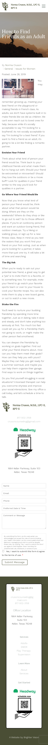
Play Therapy (24, 650)
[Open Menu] (43, 6)
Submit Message (15, 562)
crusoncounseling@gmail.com (24, 421)
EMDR (24, 647)
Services (24, 673)
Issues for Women (25, 69)
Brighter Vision (31, 737)
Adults (24, 643)
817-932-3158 (24, 417)
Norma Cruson (13, 65)
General (9, 69)
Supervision (24, 654)
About (24, 669)
